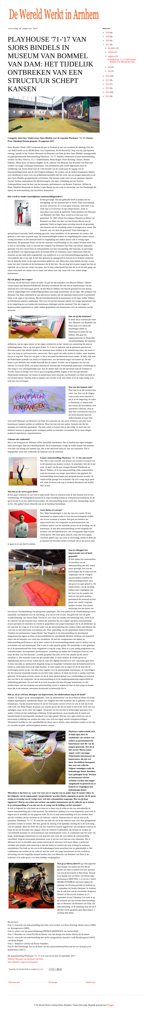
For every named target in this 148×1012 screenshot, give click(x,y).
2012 (108, 92)
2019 (108, 37)
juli (109, 67)
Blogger (110, 1005)
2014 (108, 84)
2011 (108, 96)
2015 (108, 80)
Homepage (53, 982)
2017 (108, 44)
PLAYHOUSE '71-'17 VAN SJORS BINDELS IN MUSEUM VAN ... (121, 61)
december (112, 48)
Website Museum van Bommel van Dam (25, 959)
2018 (108, 40)
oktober (111, 52)
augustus (111, 56)
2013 (108, 88)
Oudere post (90, 982)
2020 (108, 33)
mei (109, 71)
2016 (108, 76)
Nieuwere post (14, 982)
